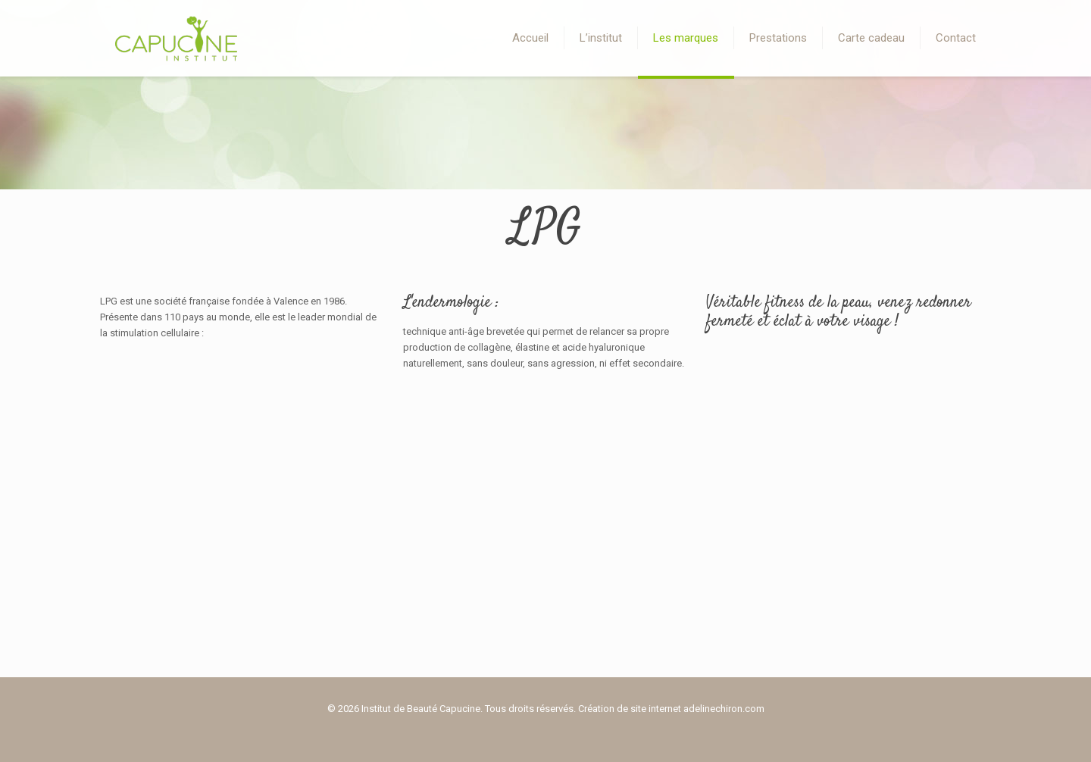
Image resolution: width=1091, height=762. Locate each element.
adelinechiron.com (723, 708)
